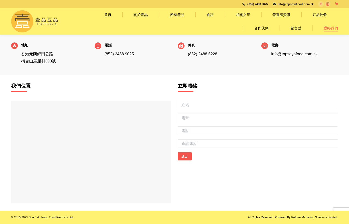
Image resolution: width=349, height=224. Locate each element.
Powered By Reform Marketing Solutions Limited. (306, 217)
